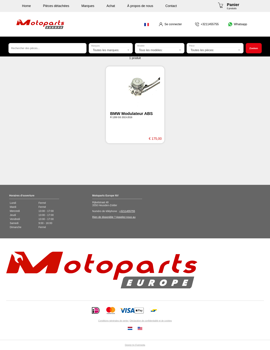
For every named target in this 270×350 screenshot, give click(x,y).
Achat (111, 6)
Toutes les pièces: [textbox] (202, 50)
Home (26, 6)
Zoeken (253, 48)
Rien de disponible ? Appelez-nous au (113, 217)
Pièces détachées (56, 6)
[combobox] (110, 50)
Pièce (192, 46)
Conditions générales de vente (113, 320)
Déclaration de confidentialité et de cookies (151, 320)
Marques (87, 6)
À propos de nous (140, 6)
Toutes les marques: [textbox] (106, 50)
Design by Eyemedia (135, 345)
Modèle (140, 46)
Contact (171, 6)
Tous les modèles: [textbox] (151, 50)
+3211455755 (127, 211)
